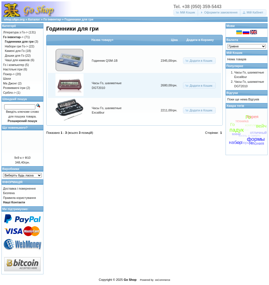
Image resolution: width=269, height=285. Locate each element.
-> (13, 37)
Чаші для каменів (17, 60)
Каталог (34, 19)
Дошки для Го (14, 55)
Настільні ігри (13, 69)
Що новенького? (14, 127)
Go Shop (130, 279)
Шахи (7, 78)
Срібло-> (9, 92)
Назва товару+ (102, 40)
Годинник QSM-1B (105, 60)
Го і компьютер (13, 64)
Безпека (9, 193)
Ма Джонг (10, 83)
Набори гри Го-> (16, 46)
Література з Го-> (15, 32)
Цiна (174, 40)
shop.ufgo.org (14, 19)
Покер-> (9, 74)
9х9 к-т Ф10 (22, 157)
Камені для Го (15, 50)
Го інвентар (52, 19)
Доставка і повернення (19, 188)
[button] (185, 12)
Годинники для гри (78, 19)
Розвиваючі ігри (14, 87)
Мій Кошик (234, 52)
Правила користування (19, 197)
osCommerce (162, 280)
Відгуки (232, 93)
